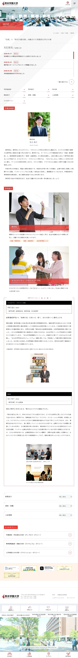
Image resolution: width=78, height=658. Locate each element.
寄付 (53, 595)
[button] (65, 81)
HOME (57, 33)
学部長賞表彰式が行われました (14, 73)
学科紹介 (31, 89)
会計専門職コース (42, 241)
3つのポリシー (9, 101)
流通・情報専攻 (15, 241)
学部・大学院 (64, 33)
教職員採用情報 (62, 595)
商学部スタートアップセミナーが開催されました (20, 65)
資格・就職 (32, 95)
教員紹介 (7, 95)
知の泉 (54, 89)
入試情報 (55, 95)
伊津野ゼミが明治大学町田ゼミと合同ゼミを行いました (22, 56)
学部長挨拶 (7, 89)
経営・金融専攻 (28, 241)
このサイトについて (58, 598)
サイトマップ (71, 598)
